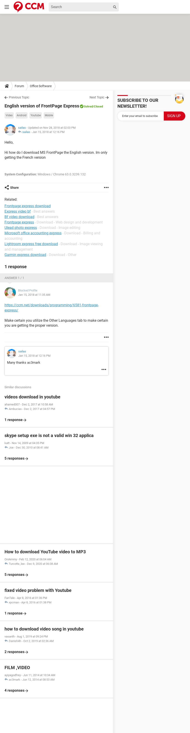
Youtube (36, 115)
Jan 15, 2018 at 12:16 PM (48, 132)
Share (14, 187)
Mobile (49, 115)
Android (21, 115)
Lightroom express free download (31, 244)
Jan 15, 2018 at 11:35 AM (34, 294)
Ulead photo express (21, 228)
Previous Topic (19, 97)
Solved (88, 106)
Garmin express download (25, 255)
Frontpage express (19, 222)
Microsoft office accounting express (33, 233)
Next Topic (97, 97)
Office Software (41, 86)
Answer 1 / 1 (14, 278)
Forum (19, 86)
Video (9, 115)
